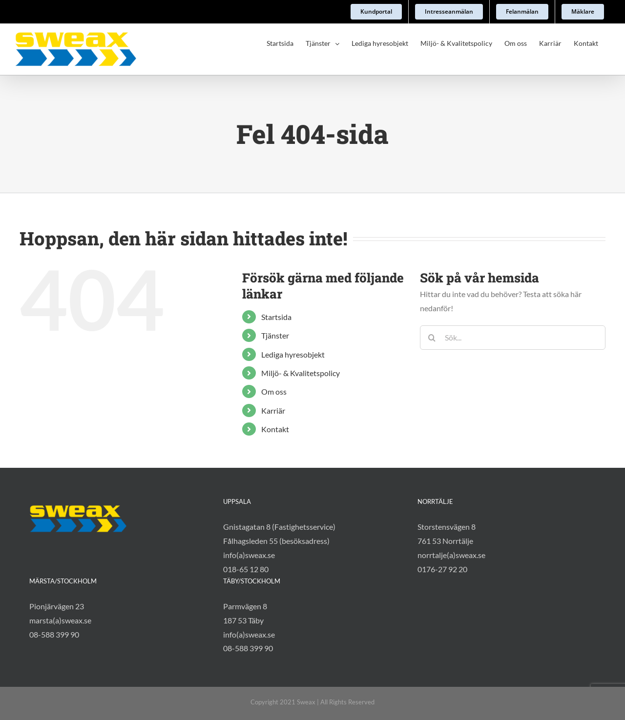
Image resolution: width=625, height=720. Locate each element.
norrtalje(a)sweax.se (451, 526)
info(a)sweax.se (249, 526)
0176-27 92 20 (442, 540)
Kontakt (275, 429)
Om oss (274, 391)
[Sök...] (512, 337)
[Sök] (432, 337)
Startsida (276, 316)
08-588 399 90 (54, 606)
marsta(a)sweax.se (60, 592)
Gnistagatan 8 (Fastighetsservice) (279, 498)
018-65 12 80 (246, 540)
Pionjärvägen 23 (56, 577)
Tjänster (275, 335)
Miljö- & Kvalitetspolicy (300, 373)
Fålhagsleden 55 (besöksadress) (276, 513)
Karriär (273, 410)
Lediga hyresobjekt (293, 354)
